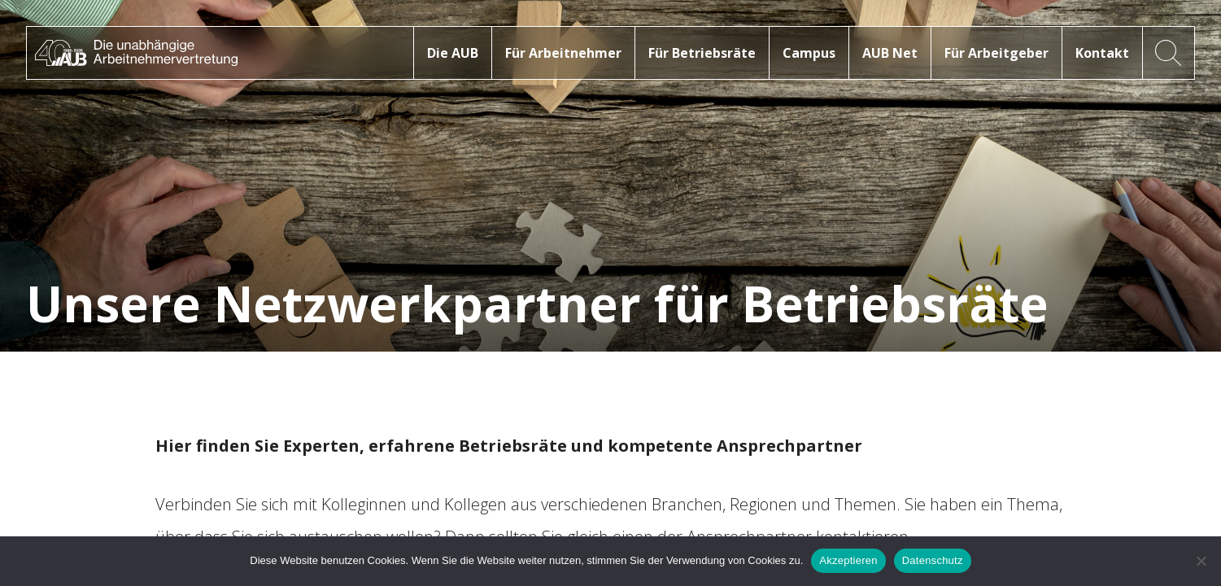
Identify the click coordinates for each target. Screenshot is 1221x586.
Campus (809, 53)
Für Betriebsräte (702, 53)
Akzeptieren (848, 560)
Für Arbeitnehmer (563, 53)
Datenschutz (932, 560)
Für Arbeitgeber (996, 53)
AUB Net (890, 53)
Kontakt (1102, 53)
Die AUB (452, 53)
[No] (1201, 561)
